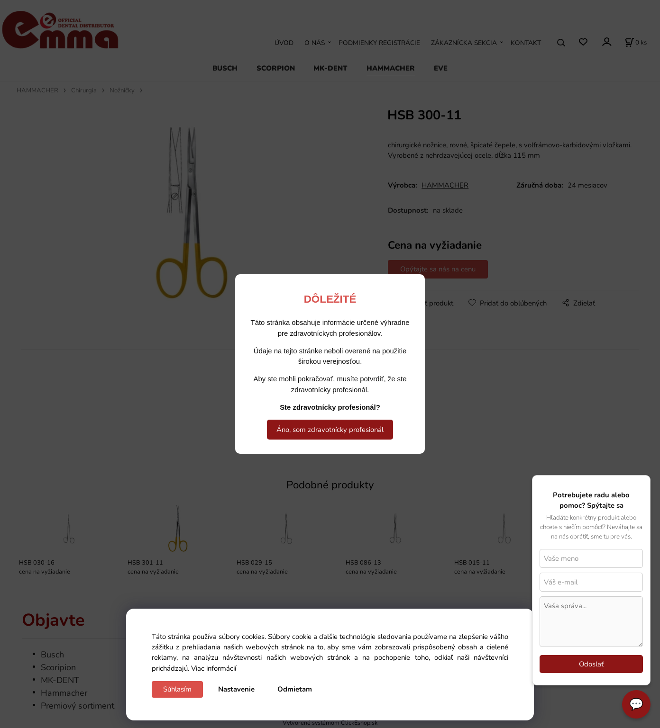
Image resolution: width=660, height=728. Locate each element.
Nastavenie (236, 689)
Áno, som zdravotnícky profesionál (330, 429)
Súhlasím (177, 689)
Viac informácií (213, 668)
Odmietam (294, 689)
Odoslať (591, 664)
